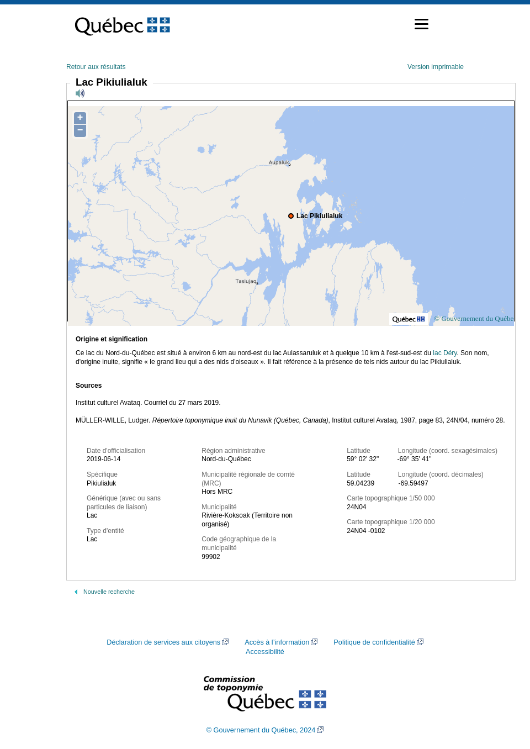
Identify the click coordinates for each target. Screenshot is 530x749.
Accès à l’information (277, 642)
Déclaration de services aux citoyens (163, 642)
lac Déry (445, 353)
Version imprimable (435, 67)
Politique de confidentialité (374, 642)
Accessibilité (265, 652)
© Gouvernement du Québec (475, 318)
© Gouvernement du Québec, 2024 (261, 730)
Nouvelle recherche (109, 591)
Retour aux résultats (95, 67)
